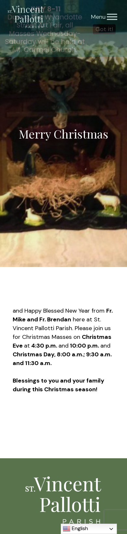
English (75, 529)
